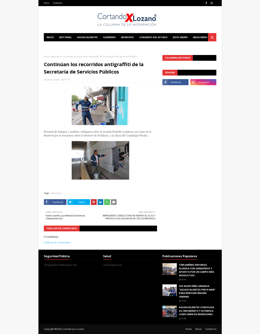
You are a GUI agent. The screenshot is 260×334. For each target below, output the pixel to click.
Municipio (56, 56)
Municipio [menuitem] (127, 37)
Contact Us (210, 329)
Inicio (46, 2)
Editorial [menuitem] (65, 37)
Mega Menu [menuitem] (200, 37)
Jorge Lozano (53, 79)
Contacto (57, 2)
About (198, 329)
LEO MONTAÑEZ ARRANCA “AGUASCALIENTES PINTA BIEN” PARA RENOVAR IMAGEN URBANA (197, 291)
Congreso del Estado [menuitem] (153, 37)
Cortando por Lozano (73, 329)
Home (188, 329)
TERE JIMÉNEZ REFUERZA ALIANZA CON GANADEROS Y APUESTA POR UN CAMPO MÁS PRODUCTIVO (196, 270)
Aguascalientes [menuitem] (87, 37)
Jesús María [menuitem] (180, 37)
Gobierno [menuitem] (109, 37)
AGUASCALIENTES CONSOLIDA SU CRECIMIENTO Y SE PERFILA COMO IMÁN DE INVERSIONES (196, 311)
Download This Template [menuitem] (118, 45)
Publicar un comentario (57, 242)
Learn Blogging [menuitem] (57, 45)
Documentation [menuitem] (83, 45)
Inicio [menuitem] (50, 37)
